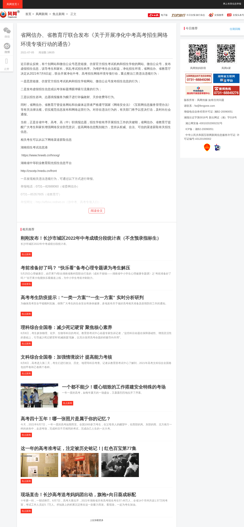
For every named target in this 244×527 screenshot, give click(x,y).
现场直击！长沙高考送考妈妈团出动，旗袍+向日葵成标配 (78, 494)
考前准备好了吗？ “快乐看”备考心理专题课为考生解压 (75, 267)
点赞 (6, 62)
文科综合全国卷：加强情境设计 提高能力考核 (66, 357)
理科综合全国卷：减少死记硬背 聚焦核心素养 (66, 327)
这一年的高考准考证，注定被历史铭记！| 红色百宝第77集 (78, 448)
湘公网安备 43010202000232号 (203, 123)
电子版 (156, 15)
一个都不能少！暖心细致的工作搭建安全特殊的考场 (114, 386)
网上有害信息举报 (232, 3)
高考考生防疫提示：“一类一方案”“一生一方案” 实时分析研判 (82, 297)
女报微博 (218, 15)
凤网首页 (13, 4)
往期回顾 (235, 28)
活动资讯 (26, 284)
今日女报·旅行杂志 (188, 15)
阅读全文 (97, 210)
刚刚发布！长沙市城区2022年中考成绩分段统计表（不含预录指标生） (91, 238)
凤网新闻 (42, 14)
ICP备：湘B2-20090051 (199, 129)
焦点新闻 (59, 14)
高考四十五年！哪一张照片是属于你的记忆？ (66, 418)
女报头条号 (238, 15)
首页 (28, 14)
